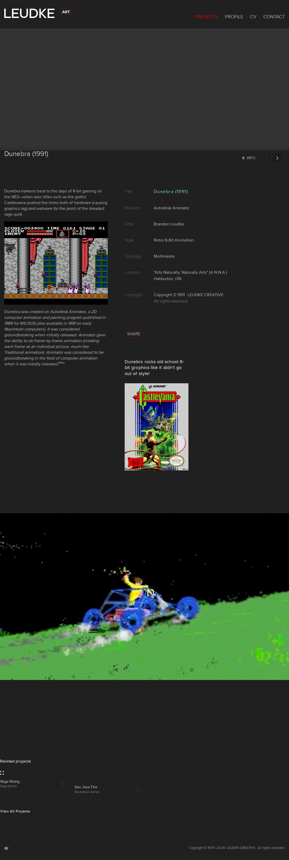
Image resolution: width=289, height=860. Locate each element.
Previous (266, 158)
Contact (274, 16)
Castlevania (15, 202)
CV (253, 16)
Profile (234, 16)
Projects (206, 16)
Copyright (163, 294)
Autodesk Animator (68, 311)
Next (277, 158)
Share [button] (133, 334)
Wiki (61, 363)
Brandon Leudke (169, 224)
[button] (6, 850)
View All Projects (15, 811)
